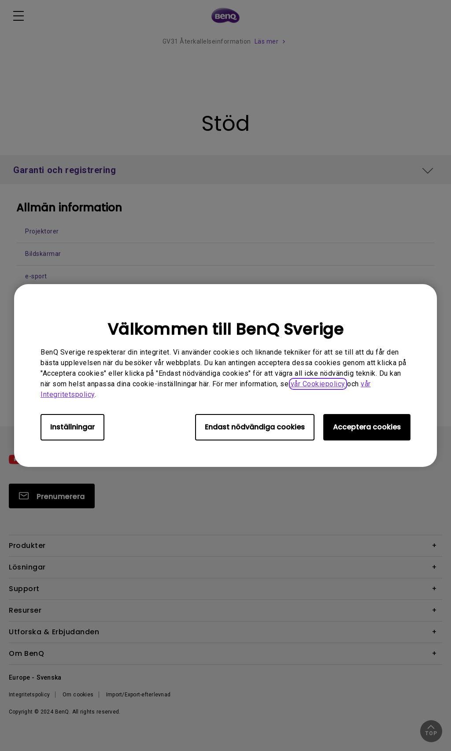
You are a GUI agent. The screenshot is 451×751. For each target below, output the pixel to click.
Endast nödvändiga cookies (255, 427)
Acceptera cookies (367, 427)
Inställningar (72, 427)
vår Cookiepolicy (318, 384)
